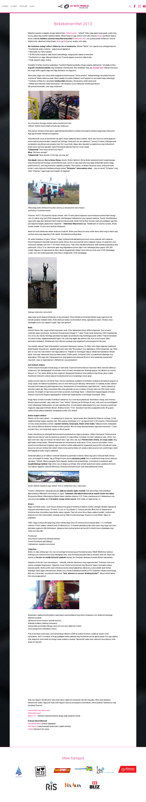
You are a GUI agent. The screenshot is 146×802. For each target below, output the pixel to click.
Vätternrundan (71, 33)
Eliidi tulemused (34, 713)
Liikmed (5, 6)
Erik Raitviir (32, 726)
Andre (59, 41)
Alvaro (99, 36)
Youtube (144, 6)
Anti (64, 41)
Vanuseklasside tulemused (39, 710)
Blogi (32, 6)
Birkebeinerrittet (79, 39)
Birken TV (32, 716)
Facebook (134, 6)
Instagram (139, 6)
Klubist (13, 6)
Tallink (30, 729)
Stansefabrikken (34, 724)
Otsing (130, 6)
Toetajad (23, 6)
